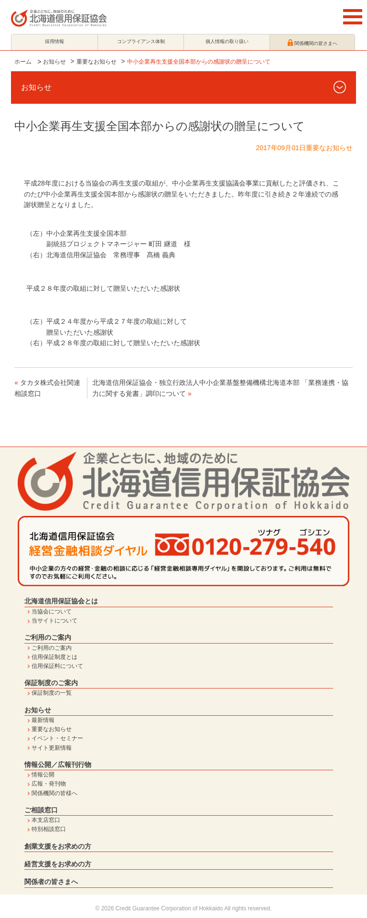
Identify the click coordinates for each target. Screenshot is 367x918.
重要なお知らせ (96, 61)
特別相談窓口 (49, 829)
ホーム (23, 61)
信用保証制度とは (54, 657)
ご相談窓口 (41, 810)
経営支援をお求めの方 (57, 864)
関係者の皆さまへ (51, 881)
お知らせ (54, 61)
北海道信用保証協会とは (61, 601)
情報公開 (43, 774)
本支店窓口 (46, 820)
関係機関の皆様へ (54, 793)
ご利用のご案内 (47, 637)
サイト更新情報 (52, 747)
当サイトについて (54, 620)
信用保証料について (57, 666)
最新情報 (43, 720)
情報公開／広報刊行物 (57, 764)
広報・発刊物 (49, 783)
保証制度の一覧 (52, 692)
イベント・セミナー (57, 738)
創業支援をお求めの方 (57, 846)
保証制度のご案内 (51, 683)
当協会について (52, 611)
